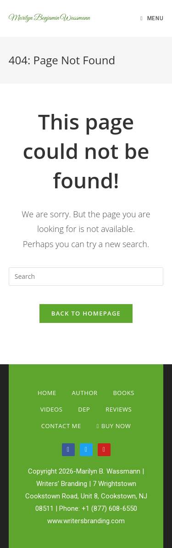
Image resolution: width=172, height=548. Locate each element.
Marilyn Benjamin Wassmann (49, 18)
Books (123, 393)
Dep (84, 409)
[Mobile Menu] (151, 18)
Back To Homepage (86, 313)
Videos (51, 409)
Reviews (118, 409)
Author (85, 393)
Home (47, 393)
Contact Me (61, 426)
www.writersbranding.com (86, 521)
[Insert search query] (86, 276)
